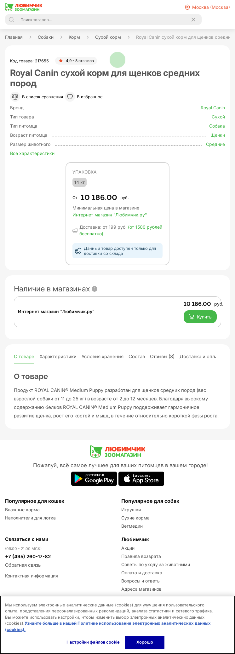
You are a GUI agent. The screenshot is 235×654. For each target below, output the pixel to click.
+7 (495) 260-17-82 (28, 556)
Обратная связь (23, 565)
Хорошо (144, 642)
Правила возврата (141, 556)
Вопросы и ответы (140, 580)
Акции (128, 548)
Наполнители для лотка (30, 517)
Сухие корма (135, 517)
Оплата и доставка (141, 572)
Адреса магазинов (141, 589)
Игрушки (131, 509)
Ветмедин (132, 526)
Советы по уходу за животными (155, 564)
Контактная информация (31, 575)
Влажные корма (22, 509)
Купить (200, 317)
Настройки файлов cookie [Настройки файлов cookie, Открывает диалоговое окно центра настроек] (93, 642)
